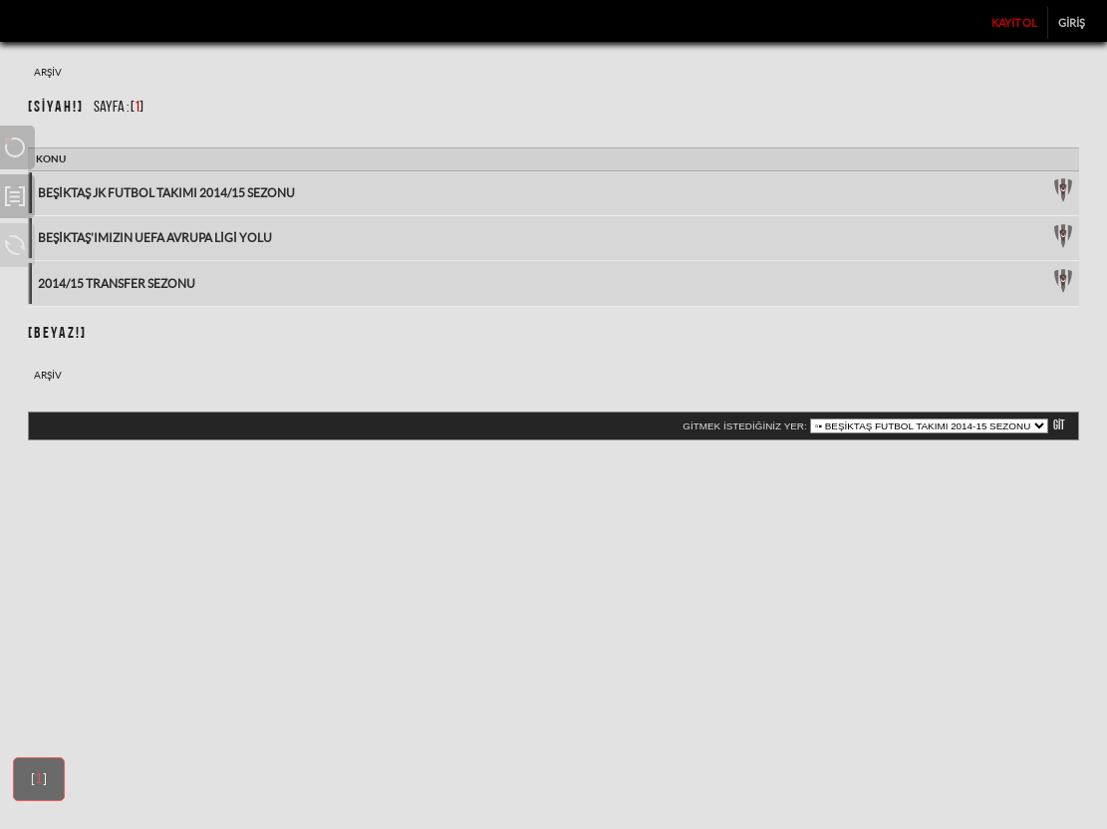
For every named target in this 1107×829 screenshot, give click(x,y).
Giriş (1071, 23)
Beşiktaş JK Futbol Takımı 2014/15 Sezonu (166, 192)
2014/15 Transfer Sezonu (116, 283)
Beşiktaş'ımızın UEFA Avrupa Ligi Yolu (155, 237)
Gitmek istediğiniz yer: (744, 425)
